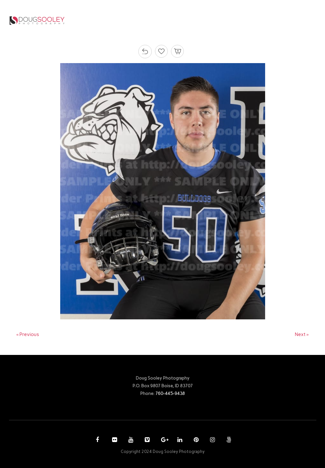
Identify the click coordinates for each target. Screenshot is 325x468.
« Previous (27, 334)
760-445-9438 (170, 393)
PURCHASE (212, 20)
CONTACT (284, 20)
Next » (302, 334)
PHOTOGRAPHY (168, 20)
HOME (133, 20)
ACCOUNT (247, 20)
